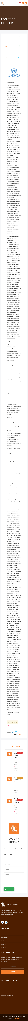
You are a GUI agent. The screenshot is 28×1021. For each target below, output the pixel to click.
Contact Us (4, 947)
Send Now (8, 889)
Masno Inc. (17, 1018)
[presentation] (14, 884)
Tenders (3, 940)
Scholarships (4, 937)
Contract (20, 752)
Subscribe (13, 971)
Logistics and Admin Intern (17, 754)
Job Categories (5, 933)
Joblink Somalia (9, 1016)
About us (3, 944)
